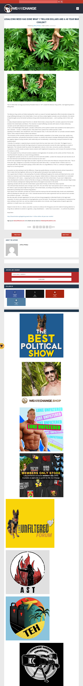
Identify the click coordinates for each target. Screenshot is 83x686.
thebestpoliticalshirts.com (48, 220)
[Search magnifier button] (61, 1)
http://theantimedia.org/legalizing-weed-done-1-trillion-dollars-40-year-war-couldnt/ (30, 216)
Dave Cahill (29, 684)
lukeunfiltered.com (19, 220)
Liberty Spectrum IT (47, 684)
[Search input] (38, 1)
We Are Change (13, 684)
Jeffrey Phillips (37, 25)
